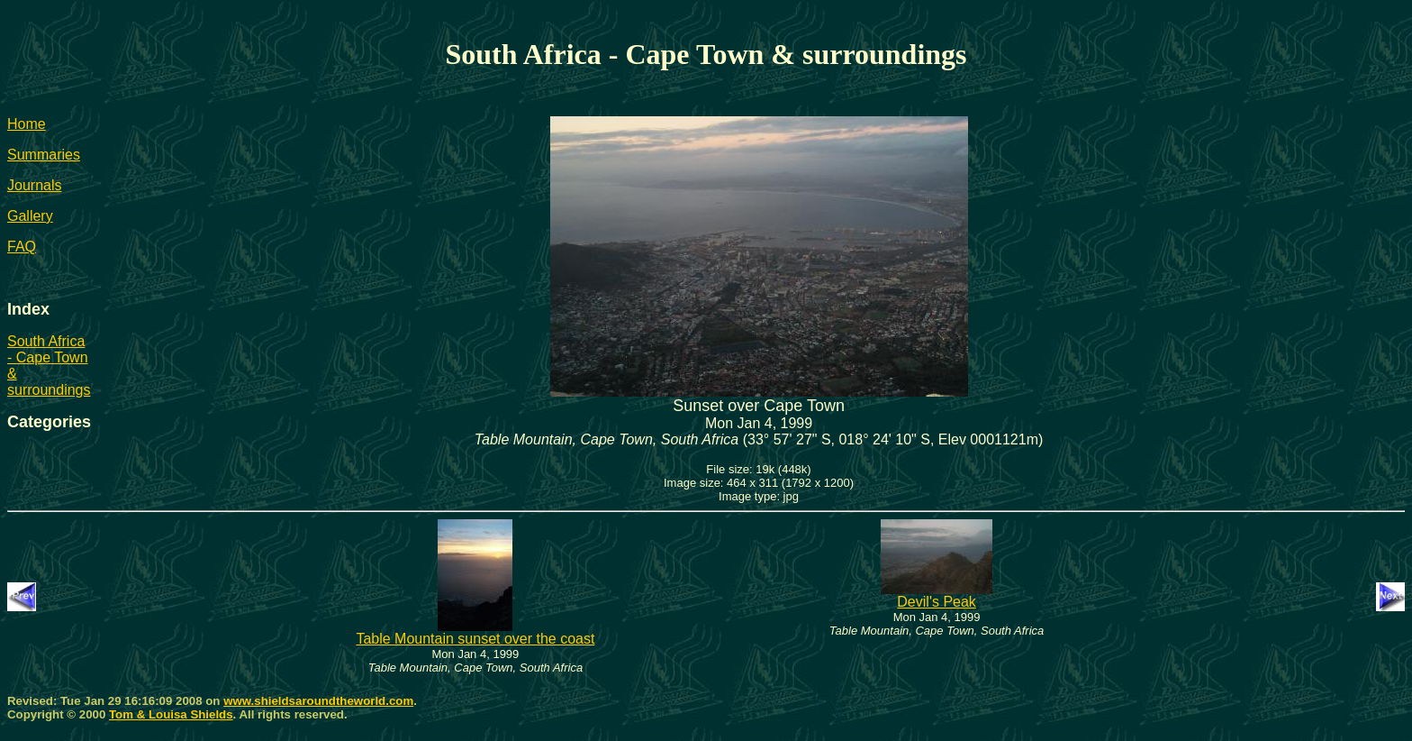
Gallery (30, 216)
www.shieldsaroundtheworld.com (318, 701)
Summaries (43, 154)
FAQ (21, 246)
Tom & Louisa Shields (171, 714)
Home (26, 124)
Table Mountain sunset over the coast (475, 632)
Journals (34, 185)
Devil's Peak (936, 595)
